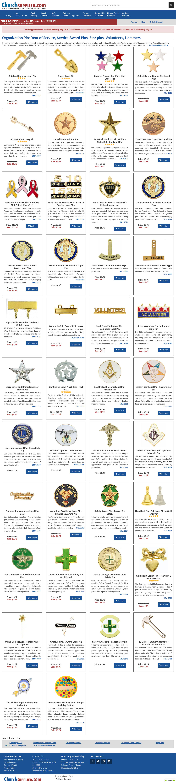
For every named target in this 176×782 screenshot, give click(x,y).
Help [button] (143, 22)
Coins (25, 16)
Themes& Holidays (88, 14)
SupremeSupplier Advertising (72, 762)
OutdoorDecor (66, 14)
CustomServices (126, 14)
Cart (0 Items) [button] (156, 22)
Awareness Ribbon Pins (158, 45)
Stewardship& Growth (100, 14)
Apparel (76, 16)
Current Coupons (10, 762)
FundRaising (34, 14)
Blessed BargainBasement (113, 14)
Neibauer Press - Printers (71, 765)
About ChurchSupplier (70, 759)
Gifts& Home (56, 14)
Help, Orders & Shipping (13, 759)
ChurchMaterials (45, 14)
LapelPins (17, 14)
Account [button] (134, 22)
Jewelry (9, 16)
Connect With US (10, 765)
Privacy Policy (9, 768)
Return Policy (9, 771)
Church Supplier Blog (69, 768)
